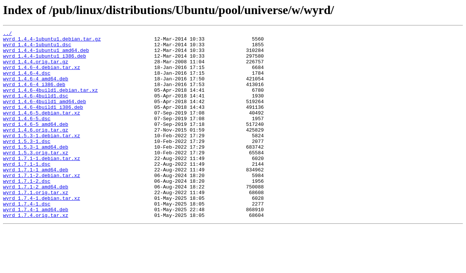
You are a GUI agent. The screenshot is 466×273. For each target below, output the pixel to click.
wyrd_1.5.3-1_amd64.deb (35, 170)
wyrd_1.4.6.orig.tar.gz (35, 150)
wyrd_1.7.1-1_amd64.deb (35, 198)
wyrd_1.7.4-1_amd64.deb (35, 245)
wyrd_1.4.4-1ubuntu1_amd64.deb (46, 54)
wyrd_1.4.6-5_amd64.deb (35, 143)
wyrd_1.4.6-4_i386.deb (34, 95)
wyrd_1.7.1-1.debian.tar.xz (41, 184)
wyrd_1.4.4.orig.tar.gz (35, 68)
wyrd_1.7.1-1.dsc (27, 191)
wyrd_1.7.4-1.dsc (27, 238)
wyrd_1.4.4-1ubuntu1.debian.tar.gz (52, 41)
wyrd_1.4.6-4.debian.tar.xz (41, 75)
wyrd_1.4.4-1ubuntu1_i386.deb (44, 61)
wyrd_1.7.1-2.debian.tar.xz (41, 204)
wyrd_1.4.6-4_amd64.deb (35, 88)
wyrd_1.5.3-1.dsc (27, 163)
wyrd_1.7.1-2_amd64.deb (35, 218)
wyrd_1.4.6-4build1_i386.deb (43, 122)
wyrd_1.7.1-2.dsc (27, 211)
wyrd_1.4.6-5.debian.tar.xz (41, 129)
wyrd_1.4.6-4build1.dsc (35, 109)
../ (7, 34)
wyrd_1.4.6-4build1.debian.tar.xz (50, 102)
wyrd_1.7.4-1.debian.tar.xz (41, 232)
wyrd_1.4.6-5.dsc (27, 136)
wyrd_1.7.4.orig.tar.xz (35, 252)
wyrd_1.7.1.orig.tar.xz (35, 225)
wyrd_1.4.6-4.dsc (27, 81)
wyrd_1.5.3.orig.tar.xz (35, 177)
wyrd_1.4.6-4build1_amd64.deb (44, 116)
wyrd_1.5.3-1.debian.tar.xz (41, 157)
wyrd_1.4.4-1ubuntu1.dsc (37, 47)
